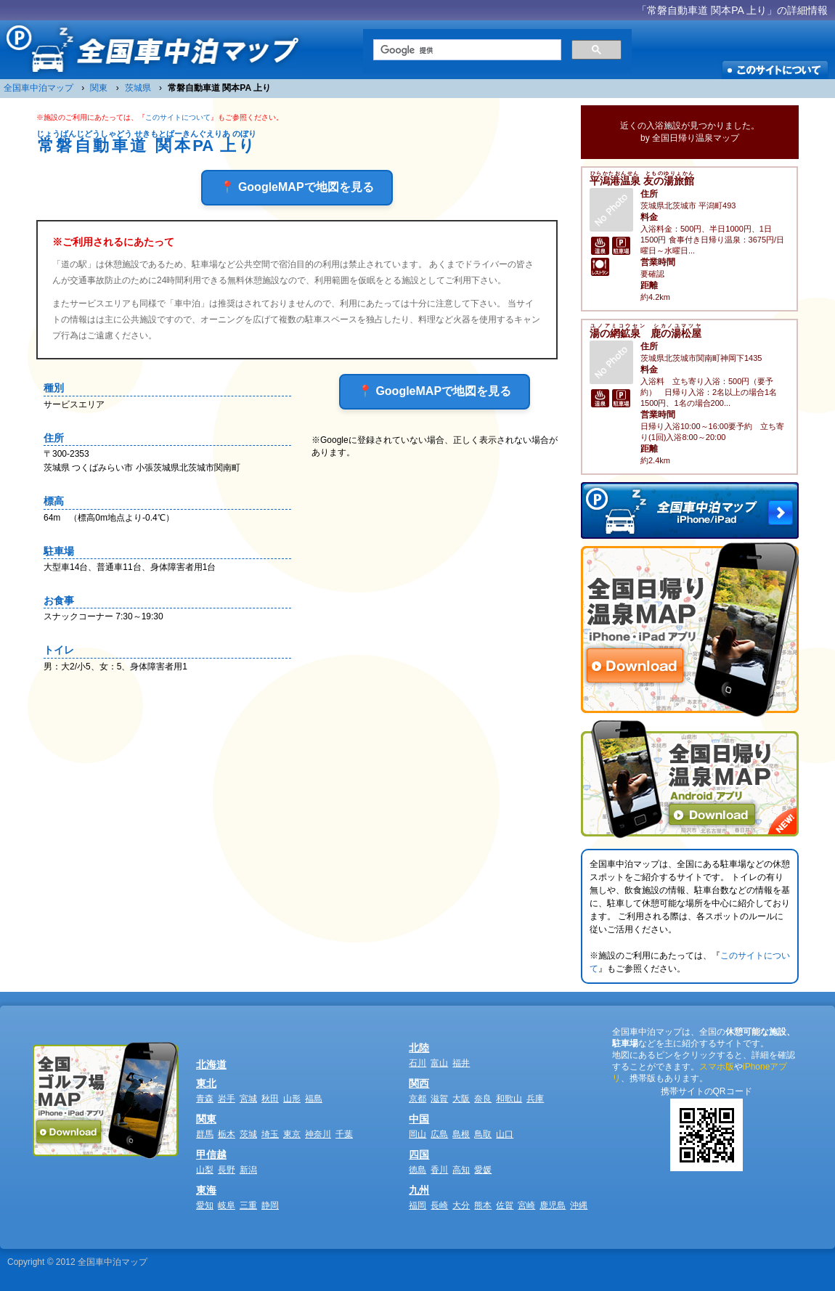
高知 (461, 1170)
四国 (419, 1154)
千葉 (344, 1134)
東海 (206, 1190)
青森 (204, 1099)
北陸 (419, 1048)
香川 (439, 1170)
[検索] (465, 50)
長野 (226, 1170)
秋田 (270, 1099)
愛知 (204, 1205)
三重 (248, 1205)
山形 (292, 1099)
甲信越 (211, 1154)
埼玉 (270, 1134)
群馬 (204, 1134)
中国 (419, 1119)
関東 (206, 1119)
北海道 (211, 1064)
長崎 (439, 1205)
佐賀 (504, 1205)
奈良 (483, 1099)
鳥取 (483, 1134)
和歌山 (509, 1099)
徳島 (417, 1170)
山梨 (204, 1170)
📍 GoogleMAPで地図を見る (296, 187)
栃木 (226, 1134)
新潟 (248, 1170)
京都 (417, 1099)
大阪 (461, 1099)
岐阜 (226, 1205)
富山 (439, 1063)
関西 (419, 1083)
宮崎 (526, 1205)
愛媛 (483, 1170)
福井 (461, 1063)
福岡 (417, 1205)
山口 (504, 1134)
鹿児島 (552, 1205)
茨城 (248, 1134)
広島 (439, 1134)
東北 (206, 1083)
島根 (461, 1134)
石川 (417, 1063)
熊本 (483, 1205)
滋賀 (439, 1099)
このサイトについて (178, 117)
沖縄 (578, 1205)
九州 (419, 1190)
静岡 (270, 1205)
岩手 (226, 1099)
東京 (292, 1134)
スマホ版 (716, 1067)
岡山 (417, 1134)
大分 (461, 1205)
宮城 (248, 1099)
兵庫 (535, 1099)
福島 (313, 1099)
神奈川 (318, 1134)
